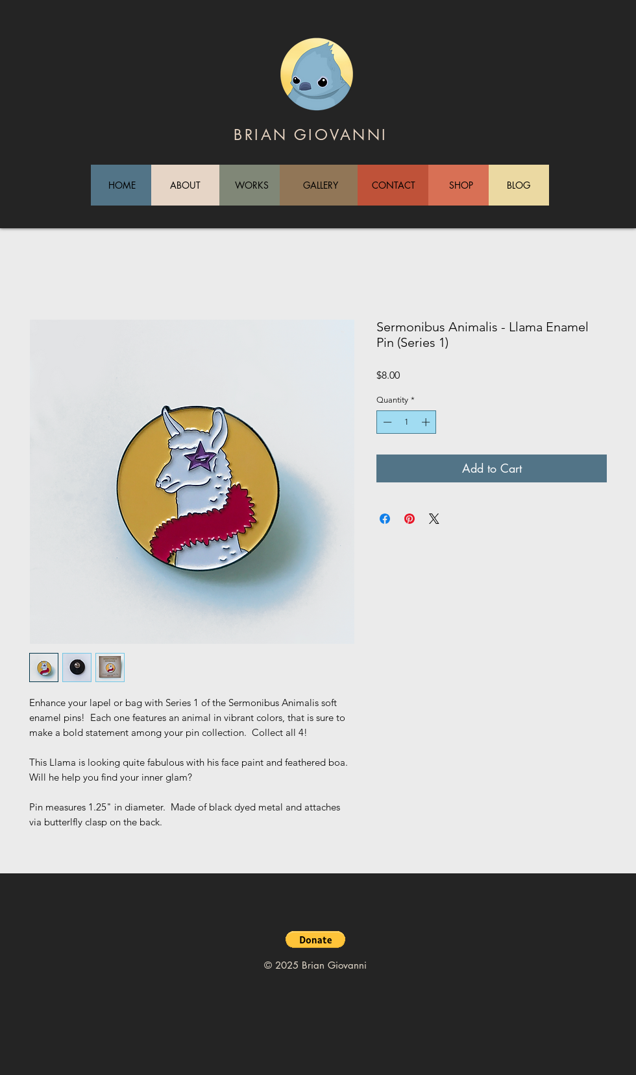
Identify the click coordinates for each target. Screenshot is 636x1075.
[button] (315, 939)
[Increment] (427, 422)
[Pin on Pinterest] (409, 518)
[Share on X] (434, 518)
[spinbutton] (406, 422)
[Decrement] (386, 422)
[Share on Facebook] (385, 518)
